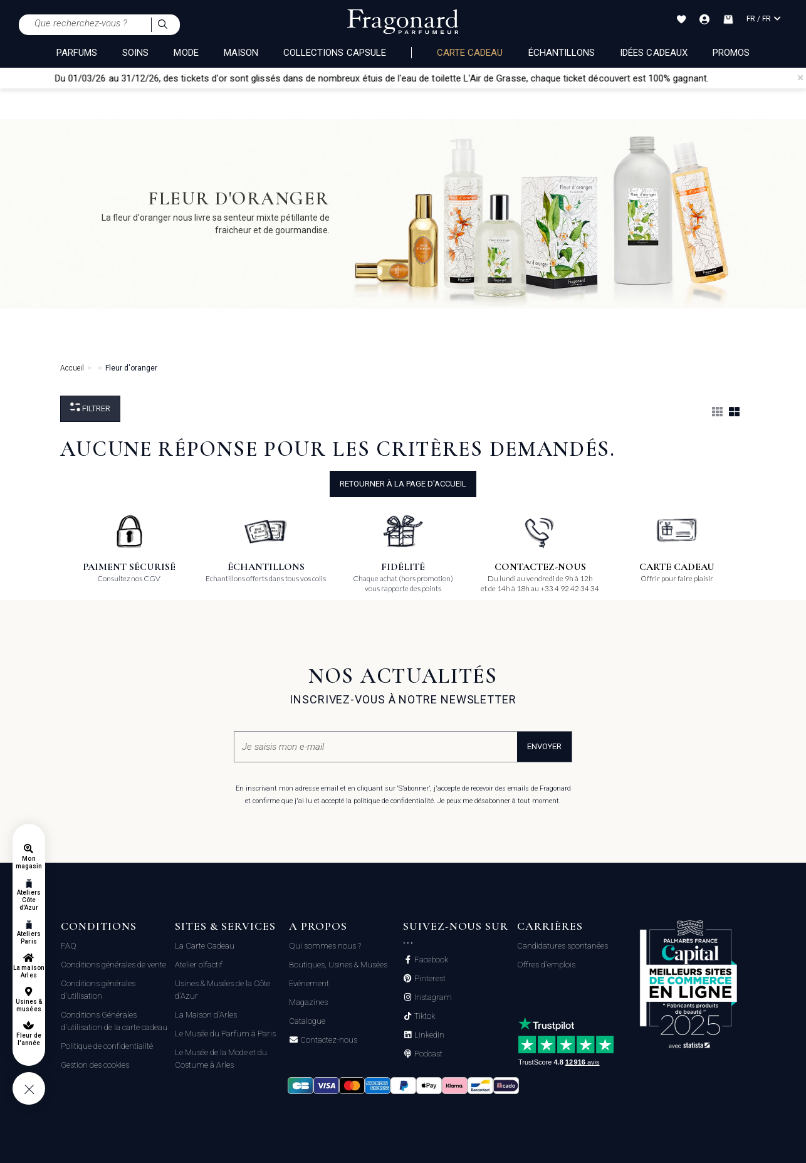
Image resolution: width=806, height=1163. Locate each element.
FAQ (68, 945)
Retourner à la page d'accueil (403, 483)
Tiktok (423, 1016)
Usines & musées (29, 1005)
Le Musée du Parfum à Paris (225, 1033)
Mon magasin (29, 862)
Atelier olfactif (198, 964)
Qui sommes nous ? (325, 945)
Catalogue (307, 1021)
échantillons (561, 52)
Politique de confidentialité (107, 1046)
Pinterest (429, 979)
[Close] (800, 78)
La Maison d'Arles (206, 1014)
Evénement (309, 983)
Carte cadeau (470, 52)
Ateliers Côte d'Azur (28, 900)
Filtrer (90, 408)
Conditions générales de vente (113, 964)
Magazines (308, 1002)
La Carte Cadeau (204, 945)
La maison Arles (28, 971)
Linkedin (428, 1035)
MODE (186, 52)
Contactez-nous (327, 1040)
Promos (731, 52)
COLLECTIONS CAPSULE (334, 52)
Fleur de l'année (28, 1039)
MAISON (241, 52)
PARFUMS (76, 52)
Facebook (430, 960)
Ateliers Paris (28, 937)
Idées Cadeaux (654, 52)
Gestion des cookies (95, 1065)
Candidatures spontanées (562, 945)
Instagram (432, 997)
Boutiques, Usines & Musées (338, 964)
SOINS (135, 52)
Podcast (427, 1054)
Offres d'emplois (546, 964)
